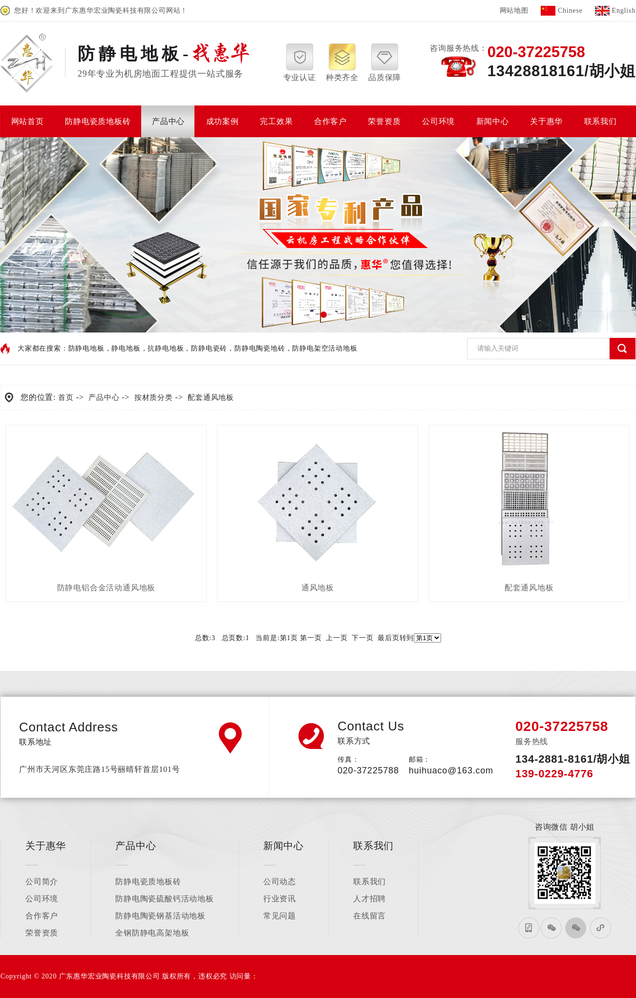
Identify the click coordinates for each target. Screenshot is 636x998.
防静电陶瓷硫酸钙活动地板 (164, 898)
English (624, 10)
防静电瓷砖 (209, 348)
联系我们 (369, 881)
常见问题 (279, 916)
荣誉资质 (41, 933)
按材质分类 (153, 397)
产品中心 (103, 397)
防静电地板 (86, 348)
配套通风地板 (211, 397)
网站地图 (514, 10)
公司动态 (279, 881)
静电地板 (125, 348)
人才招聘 (369, 898)
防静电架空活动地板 (324, 348)
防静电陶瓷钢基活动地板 (160, 916)
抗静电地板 (166, 348)
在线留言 (369, 916)
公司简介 (41, 881)
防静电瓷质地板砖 (148, 881)
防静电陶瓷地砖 (259, 348)
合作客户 (41, 916)
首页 (66, 397)
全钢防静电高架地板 (152, 933)
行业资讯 (279, 898)
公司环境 (41, 898)
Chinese (570, 10)
